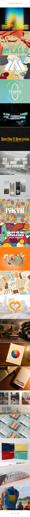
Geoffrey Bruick (15, 3)
